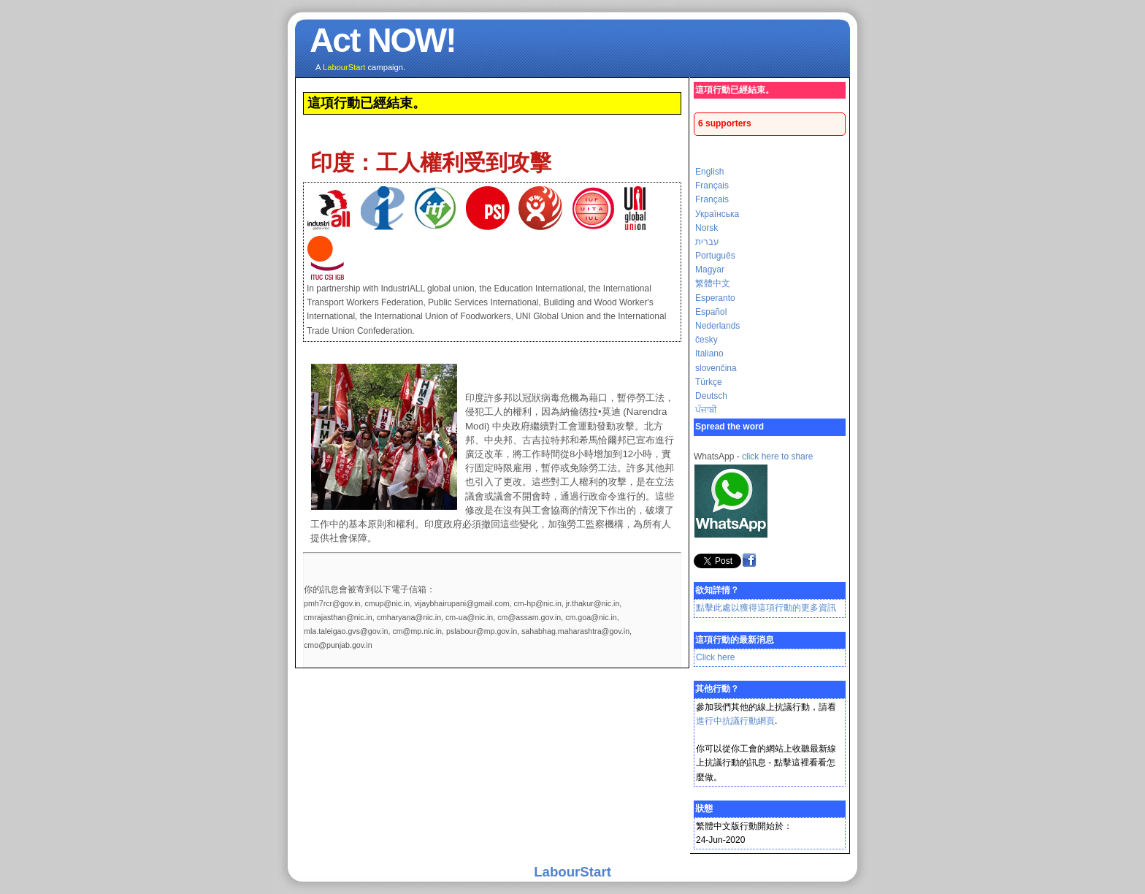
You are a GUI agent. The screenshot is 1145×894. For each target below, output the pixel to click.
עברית (707, 242)
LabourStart (572, 871)
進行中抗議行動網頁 (735, 721)
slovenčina (716, 368)
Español (711, 312)
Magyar (709, 269)
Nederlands (717, 326)
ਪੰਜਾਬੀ (706, 410)
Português (715, 256)
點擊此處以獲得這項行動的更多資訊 (766, 608)
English (709, 172)
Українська (717, 214)
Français (712, 185)
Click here (715, 657)
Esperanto (715, 298)
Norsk (706, 228)
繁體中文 (712, 283)
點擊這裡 (791, 762)
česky (706, 340)
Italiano (709, 353)
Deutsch (711, 396)
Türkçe (708, 382)
